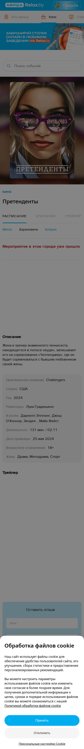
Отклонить (42, 733)
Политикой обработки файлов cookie (32, 706)
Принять (42, 720)
